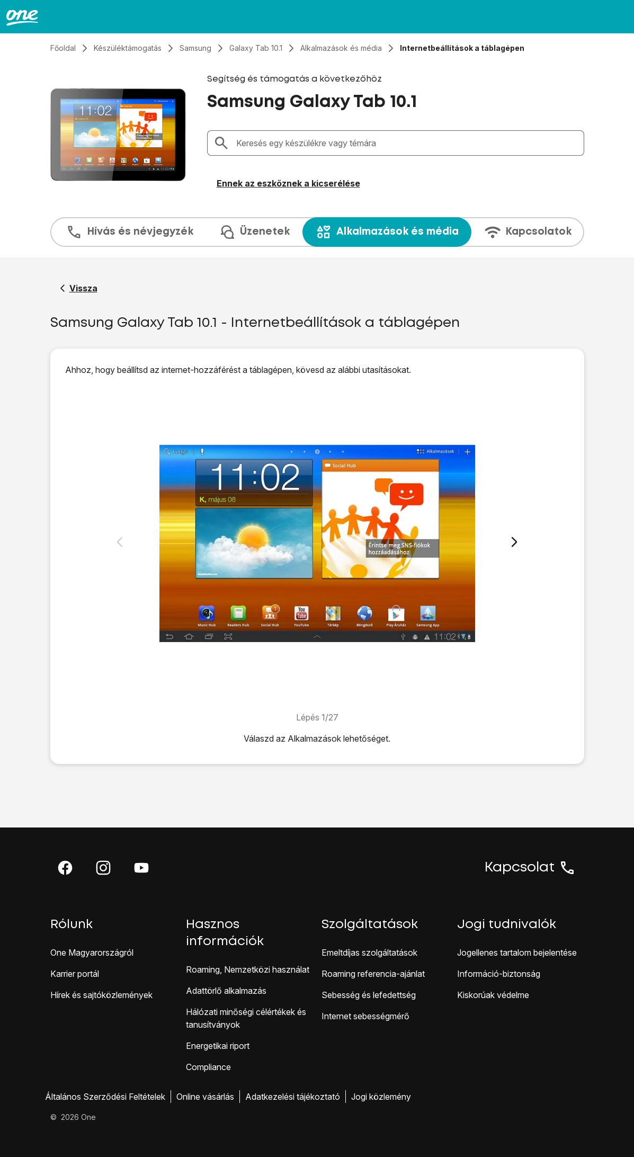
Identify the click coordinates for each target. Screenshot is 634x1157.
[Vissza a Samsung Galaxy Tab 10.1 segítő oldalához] (78, 288)
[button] (65, 868)
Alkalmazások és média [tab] (387, 232)
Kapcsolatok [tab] (528, 232)
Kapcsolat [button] (530, 867)
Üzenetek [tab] (254, 232)
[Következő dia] (514, 542)
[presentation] (317, 232)
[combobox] (406, 143)
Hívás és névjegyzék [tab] (129, 232)
